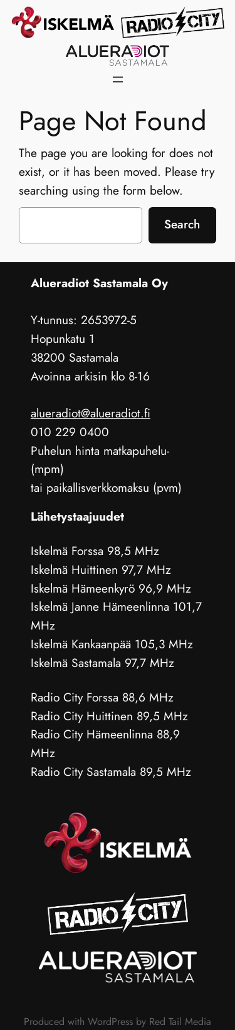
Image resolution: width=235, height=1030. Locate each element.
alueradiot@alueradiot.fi (90, 413)
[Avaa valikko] (117, 79)
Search (182, 224)
